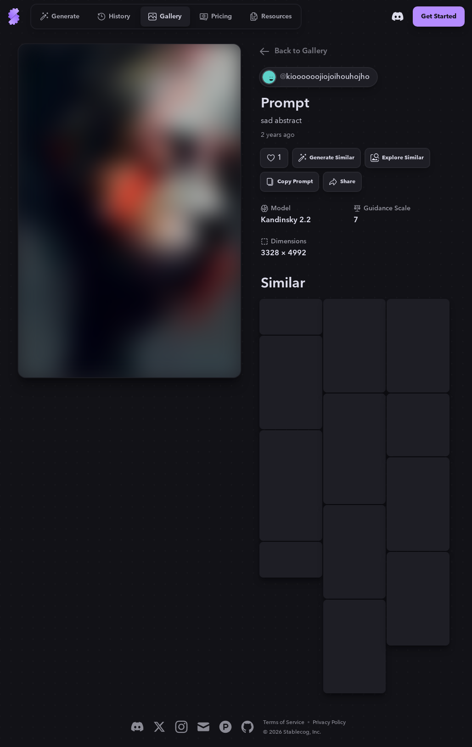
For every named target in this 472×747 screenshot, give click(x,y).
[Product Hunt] (225, 727)
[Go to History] (114, 16)
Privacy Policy (329, 722)
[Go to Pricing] (216, 16)
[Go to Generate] (60, 16)
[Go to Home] (14, 16)
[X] (159, 727)
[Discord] (397, 16)
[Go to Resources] (271, 16)
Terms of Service (283, 722)
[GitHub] (247, 727)
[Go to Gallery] (165, 16)
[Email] (203, 727)
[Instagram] (181, 727)
